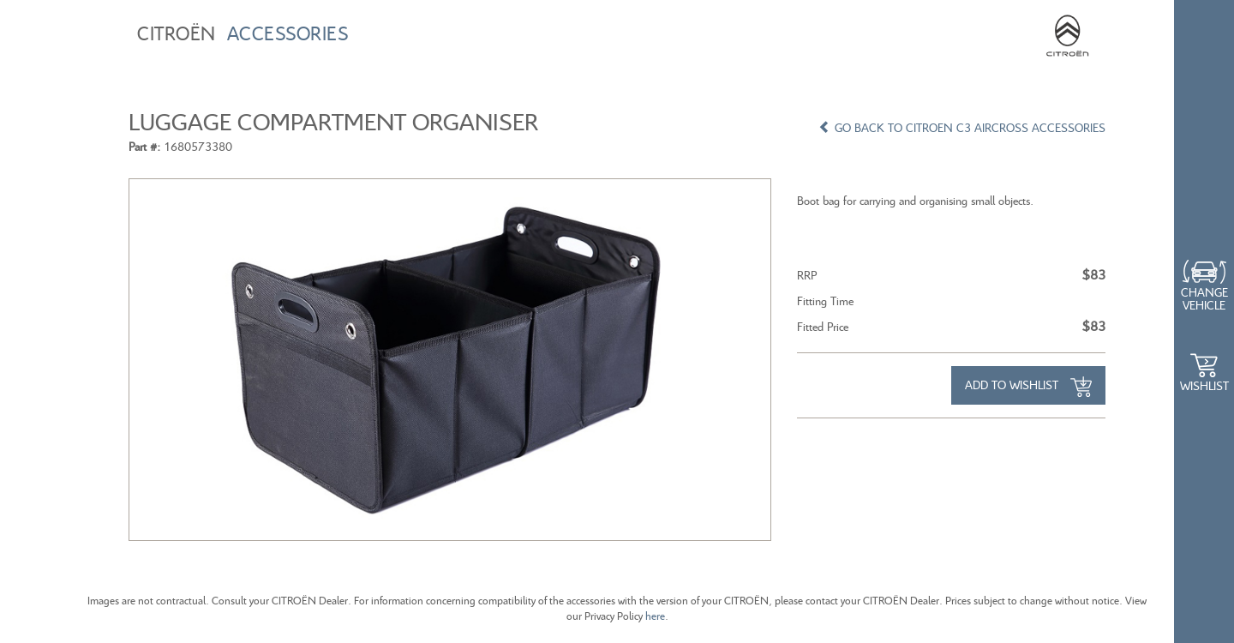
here (655, 616)
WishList (1204, 385)
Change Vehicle (1204, 298)
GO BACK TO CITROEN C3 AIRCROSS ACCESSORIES (961, 127)
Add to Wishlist (1028, 386)
